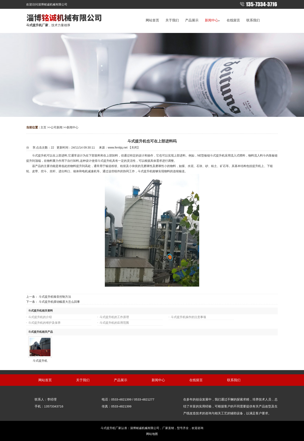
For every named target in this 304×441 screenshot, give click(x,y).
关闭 (134, 147)
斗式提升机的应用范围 (114, 322)
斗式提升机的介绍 (40, 317)
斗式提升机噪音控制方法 (55, 296)
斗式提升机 (40, 360)
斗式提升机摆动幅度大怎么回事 (59, 301)
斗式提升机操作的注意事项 (188, 317)
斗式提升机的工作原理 (114, 317)
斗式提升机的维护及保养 (44, 322)
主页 (43, 127)
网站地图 (152, 434)
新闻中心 (72, 127)
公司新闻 (56, 127)
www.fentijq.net (117, 147)
